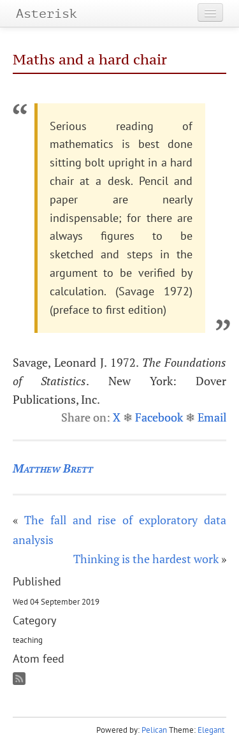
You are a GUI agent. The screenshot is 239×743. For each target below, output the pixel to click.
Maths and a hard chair (90, 59)
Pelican (154, 730)
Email (212, 417)
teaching (28, 640)
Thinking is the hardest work (146, 558)
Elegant (211, 730)
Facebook (159, 417)
